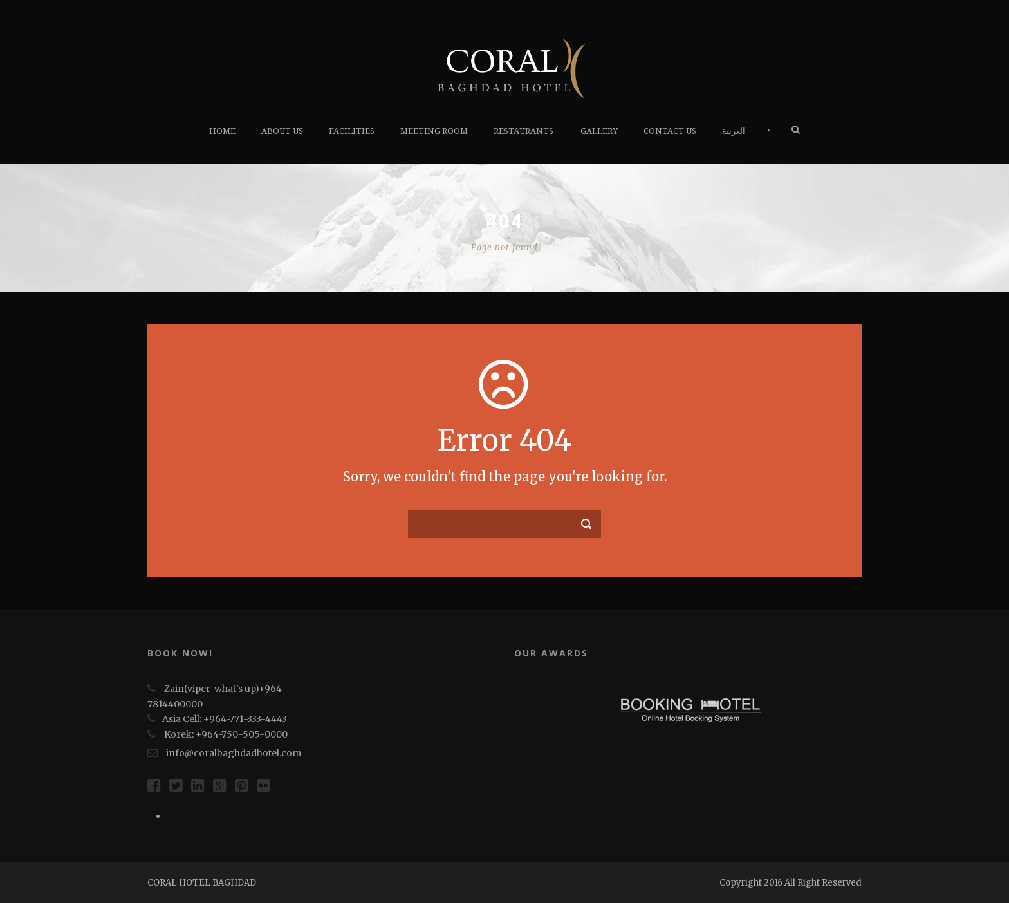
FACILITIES (352, 131)
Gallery (599, 131)
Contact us (669, 131)
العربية (733, 131)
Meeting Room (434, 131)
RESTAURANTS (523, 131)
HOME (222, 131)
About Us (282, 131)
